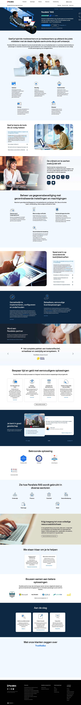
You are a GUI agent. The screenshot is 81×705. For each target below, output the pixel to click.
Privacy (68, 688)
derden (45, 220)
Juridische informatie (70, 693)
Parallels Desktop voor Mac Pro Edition (30, 693)
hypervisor (68, 267)
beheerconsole (26, 314)
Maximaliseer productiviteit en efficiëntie (17, 150)
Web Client (25, 136)
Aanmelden (69, 1)
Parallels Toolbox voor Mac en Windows (30, 696)
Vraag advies (62, 25)
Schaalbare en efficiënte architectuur (62, 275)
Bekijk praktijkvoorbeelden (41, 404)
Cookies (68, 690)
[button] (25, 2)
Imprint (68, 700)
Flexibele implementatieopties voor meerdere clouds (62, 278)
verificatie (43, 216)
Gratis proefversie (46, 25)
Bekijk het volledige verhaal (67, 432)
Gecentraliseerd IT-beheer (62, 282)
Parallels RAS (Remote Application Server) (15, 5)
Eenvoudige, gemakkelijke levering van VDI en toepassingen (62, 262)
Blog (55, 687)
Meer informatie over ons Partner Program (15, 339)
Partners (55, 690)
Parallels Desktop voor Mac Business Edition (31, 690)
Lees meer (12, 319)
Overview (59, 5)
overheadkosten (49, 310)
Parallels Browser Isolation (28, 699)
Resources (71, 5)
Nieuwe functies (65, 5)
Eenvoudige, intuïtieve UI (17, 144)
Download (55, 28)
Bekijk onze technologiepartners (40, 598)
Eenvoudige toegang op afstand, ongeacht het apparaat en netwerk (17, 132)
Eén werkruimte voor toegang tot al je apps (17, 147)
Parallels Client (10, 136)
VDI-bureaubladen (67, 269)
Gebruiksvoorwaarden (70, 691)
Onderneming (43, 687)
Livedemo (55, 25)
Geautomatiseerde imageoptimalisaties (62, 284)
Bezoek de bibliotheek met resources (49, 536)
